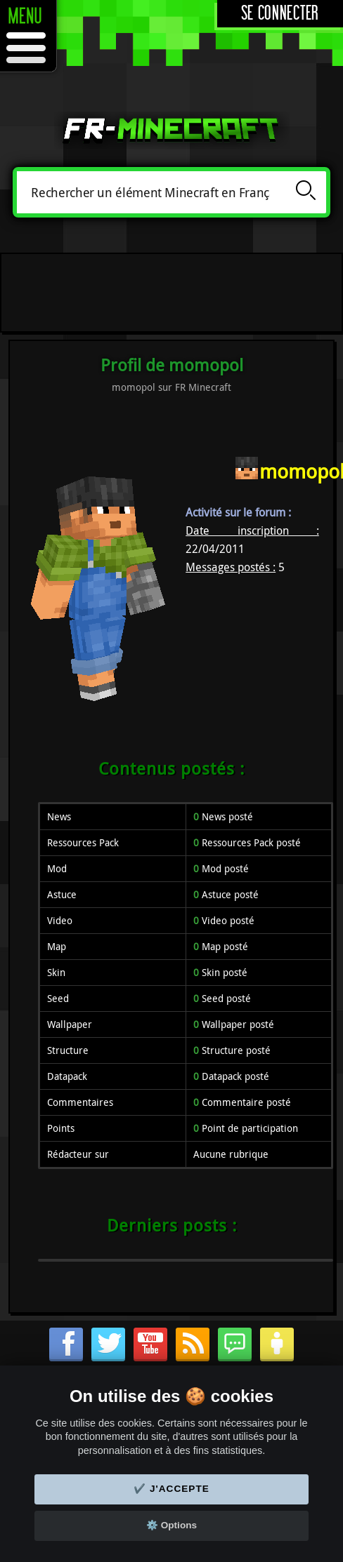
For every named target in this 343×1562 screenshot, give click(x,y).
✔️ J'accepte (171, 1488)
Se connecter (280, 14)
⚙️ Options (171, 1525)
